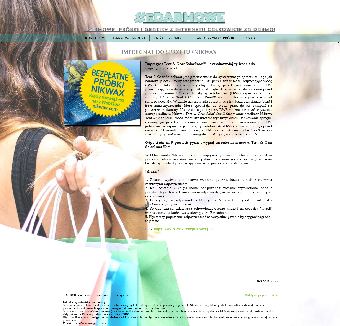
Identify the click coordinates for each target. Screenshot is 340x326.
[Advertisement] (102, 226)
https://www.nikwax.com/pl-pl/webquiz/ (183, 229)
